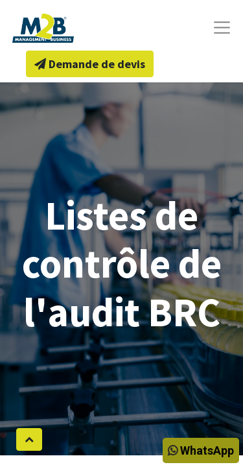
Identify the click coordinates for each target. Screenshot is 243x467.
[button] (29, 439)
